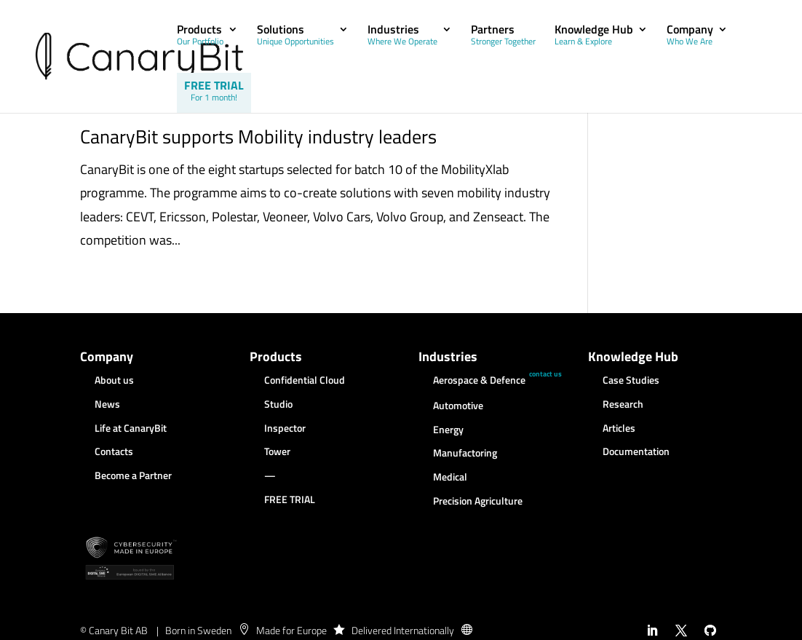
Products (200, 36)
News (107, 404)
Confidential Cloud (304, 380)
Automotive (458, 406)
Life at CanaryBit (131, 428)
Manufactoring (465, 453)
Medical (450, 477)
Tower (277, 452)
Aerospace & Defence (479, 380)
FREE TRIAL (214, 90)
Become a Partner (133, 476)
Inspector (285, 428)
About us (114, 380)
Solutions (295, 36)
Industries (402, 36)
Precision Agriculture (478, 501)
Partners (503, 36)
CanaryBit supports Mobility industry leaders (258, 136)
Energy (448, 430)
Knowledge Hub (594, 36)
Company (690, 36)
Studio (278, 404)
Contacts (114, 452)
